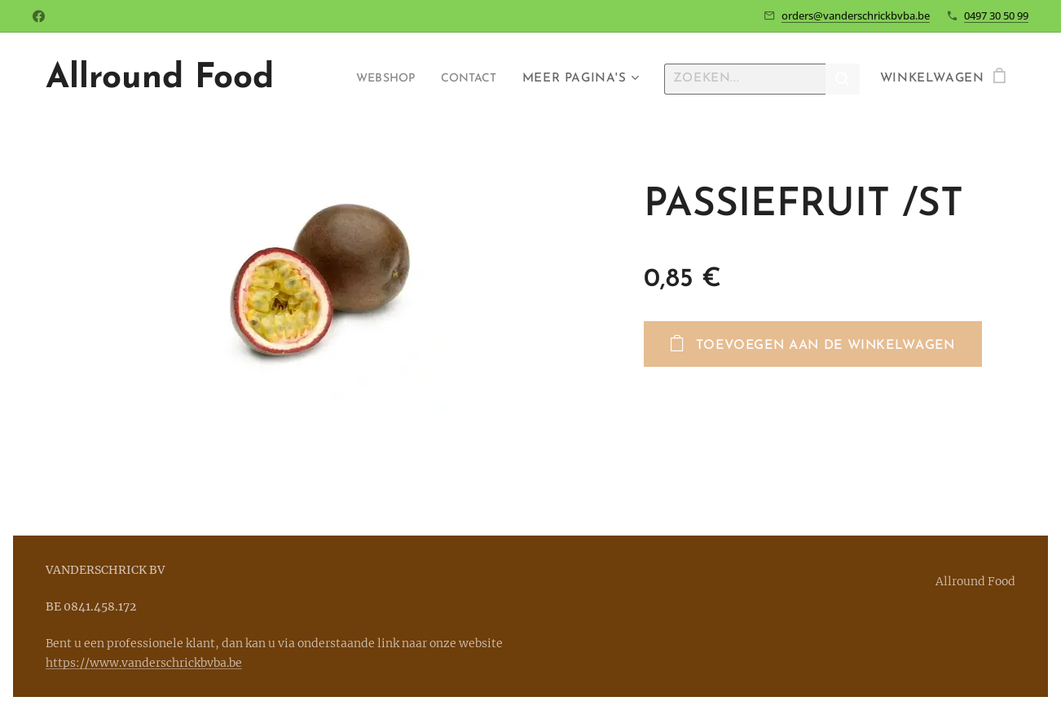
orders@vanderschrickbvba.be (855, 15)
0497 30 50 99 (996, 15)
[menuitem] (376, 79)
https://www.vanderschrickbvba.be (144, 662)
